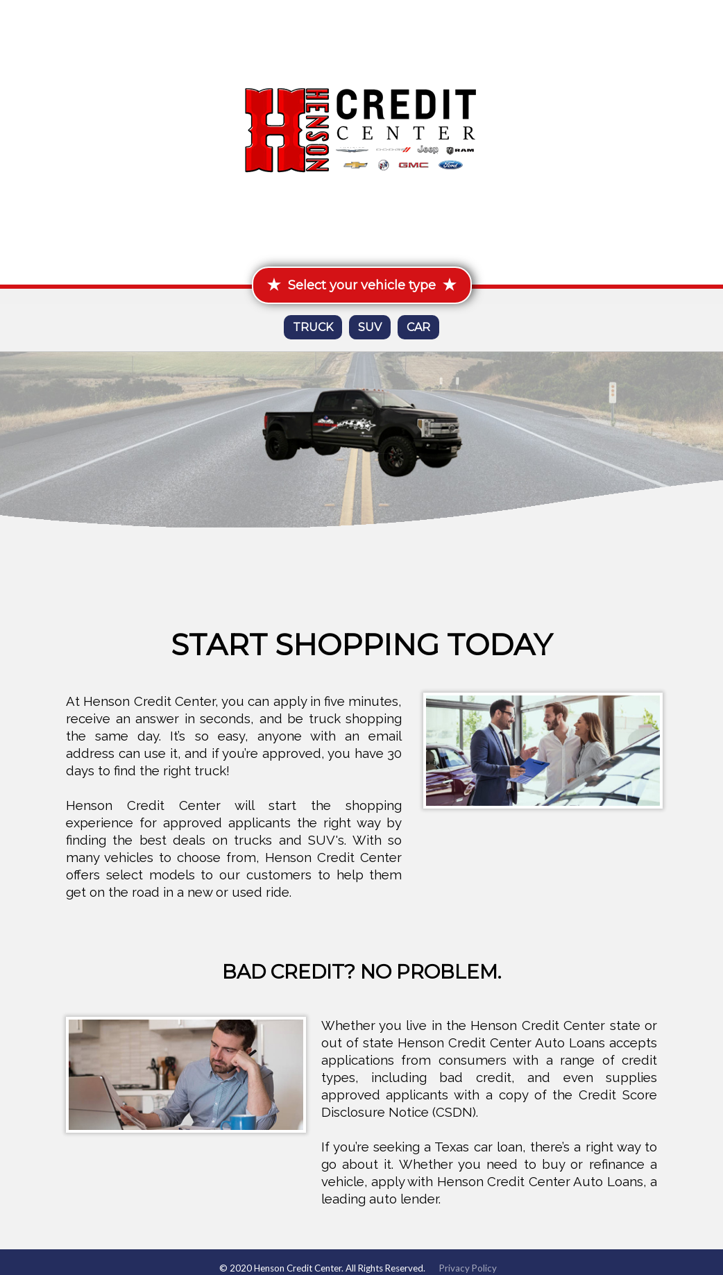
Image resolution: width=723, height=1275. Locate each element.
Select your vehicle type (362, 285)
